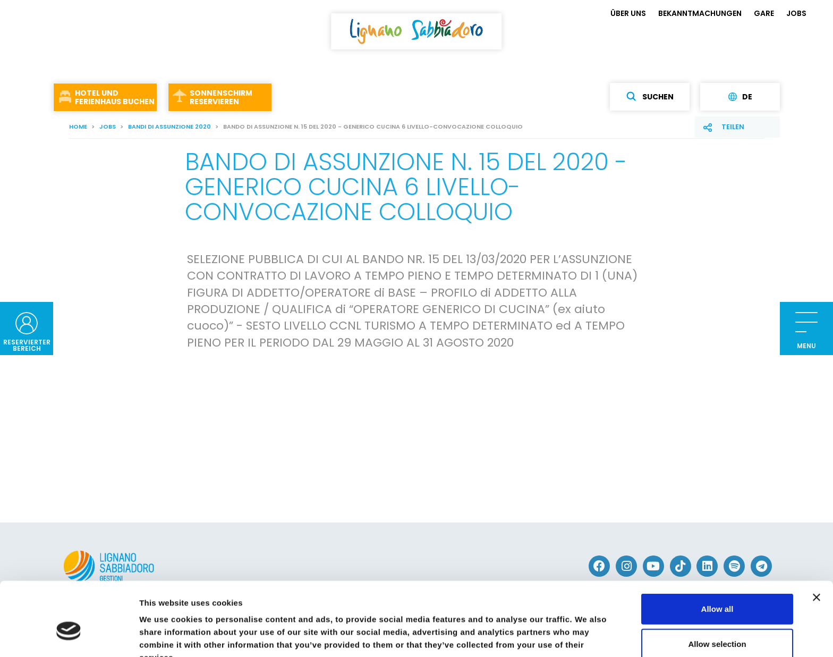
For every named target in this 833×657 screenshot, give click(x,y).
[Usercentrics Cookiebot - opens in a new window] (68, 636)
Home (78, 126)
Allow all (717, 552)
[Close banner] (816, 541)
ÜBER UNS (628, 13)
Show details (557, 636)
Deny (717, 622)
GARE (764, 13)
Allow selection (717, 587)
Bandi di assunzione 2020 (169, 126)
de (740, 96)
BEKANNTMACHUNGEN (700, 13)
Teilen (732, 127)
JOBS (796, 13)
